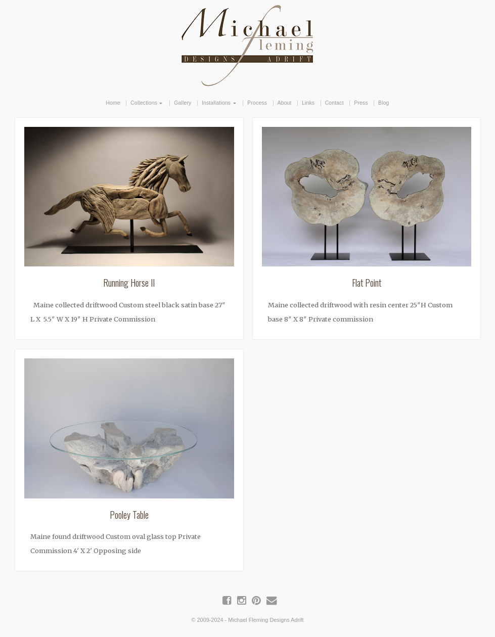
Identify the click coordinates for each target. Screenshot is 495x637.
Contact (334, 103)
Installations (216, 103)
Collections (143, 103)
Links (308, 103)
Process (257, 103)
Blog (383, 103)
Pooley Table (129, 514)
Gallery (182, 103)
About (285, 103)
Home (113, 103)
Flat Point (366, 282)
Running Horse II (129, 282)
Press (361, 103)
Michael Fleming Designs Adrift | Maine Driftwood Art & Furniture (248, 43)
